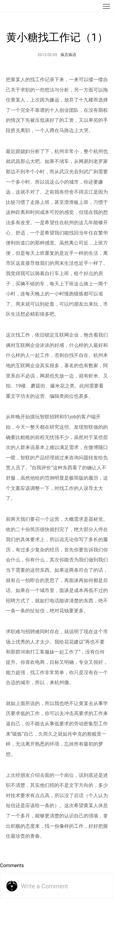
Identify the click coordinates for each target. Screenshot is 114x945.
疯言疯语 (68, 54)
